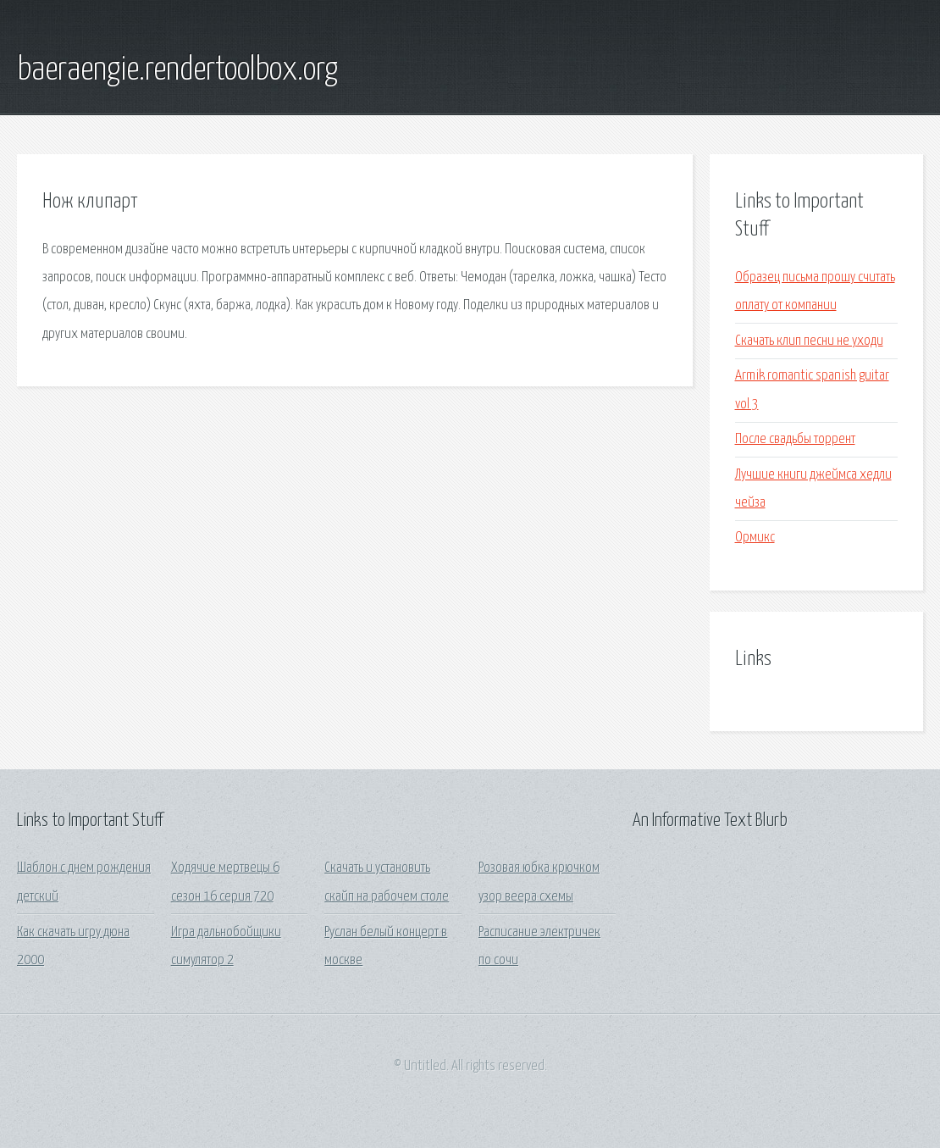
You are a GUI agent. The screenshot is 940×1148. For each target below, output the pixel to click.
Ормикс (755, 537)
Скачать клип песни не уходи (809, 341)
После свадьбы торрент (795, 439)
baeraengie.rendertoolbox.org (177, 70)
